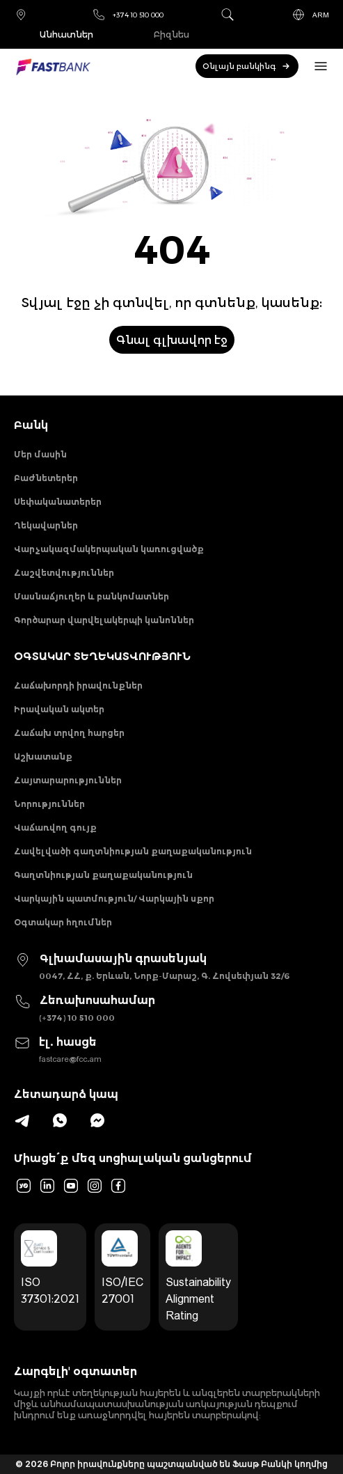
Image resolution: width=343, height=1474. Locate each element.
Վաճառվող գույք (55, 827)
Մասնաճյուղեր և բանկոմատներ (91, 596)
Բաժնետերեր (46, 478)
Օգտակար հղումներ (63, 922)
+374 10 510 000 (127, 15)
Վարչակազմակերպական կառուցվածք (109, 549)
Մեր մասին (40, 454)
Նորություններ (49, 803)
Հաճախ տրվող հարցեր (69, 732)
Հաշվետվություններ (64, 572)
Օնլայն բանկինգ (247, 66)
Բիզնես (171, 34)
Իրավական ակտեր (59, 709)
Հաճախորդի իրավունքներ (78, 685)
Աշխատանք (43, 756)
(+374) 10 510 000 (77, 1017)
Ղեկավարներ (46, 525)
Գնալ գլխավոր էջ (172, 340)
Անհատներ (66, 34)
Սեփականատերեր (58, 501)
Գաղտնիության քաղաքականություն (103, 874)
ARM (310, 15)
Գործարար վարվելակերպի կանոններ (104, 620)
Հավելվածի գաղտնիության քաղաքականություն (133, 851)
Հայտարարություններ (68, 780)
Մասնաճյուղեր (21, 15)
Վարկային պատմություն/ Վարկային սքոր (114, 898)
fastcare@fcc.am (70, 1058)
